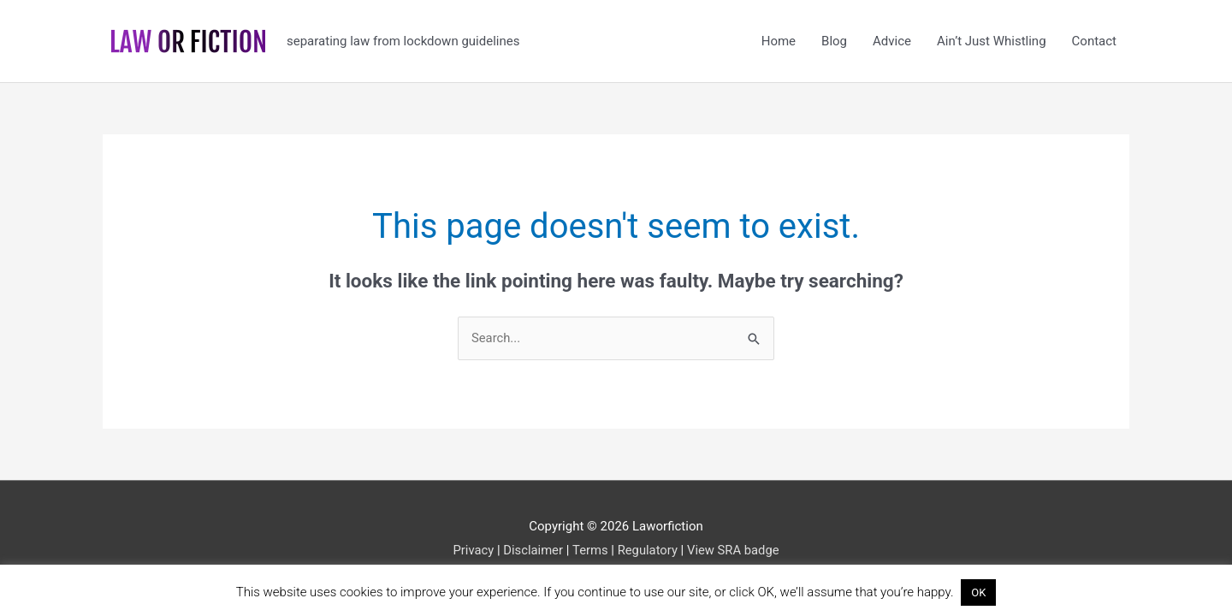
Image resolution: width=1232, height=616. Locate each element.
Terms (589, 550)
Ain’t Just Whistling (991, 41)
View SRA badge (734, 550)
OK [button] (978, 592)
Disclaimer (532, 550)
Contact (1094, 41)
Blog (834, 41)
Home (778, 41)
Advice (892, 41)
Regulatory (647, 550)
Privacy (471, 550)
